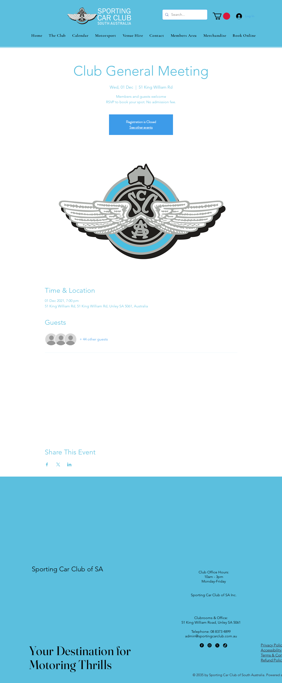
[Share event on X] (58, 464)
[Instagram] (209, 645)
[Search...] (184, 15)
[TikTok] (225, 645)
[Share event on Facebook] (47, 464)
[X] (217, 645)
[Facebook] (201, 645)
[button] (221, 16)
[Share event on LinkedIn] (69, 464)
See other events (141, 127)
